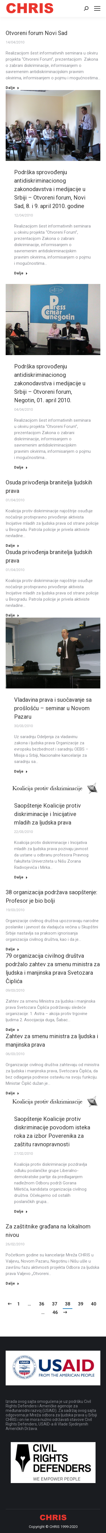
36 (41, 1304)
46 (55, 1312)
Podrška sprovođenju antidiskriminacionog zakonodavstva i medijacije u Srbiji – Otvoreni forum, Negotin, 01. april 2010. (49, 383)
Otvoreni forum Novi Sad (36, 33)
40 (93, 1304)
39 (80, 1304)
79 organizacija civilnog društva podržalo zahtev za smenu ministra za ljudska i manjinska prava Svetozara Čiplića (53, 968)
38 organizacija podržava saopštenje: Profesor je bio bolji (51, 896)
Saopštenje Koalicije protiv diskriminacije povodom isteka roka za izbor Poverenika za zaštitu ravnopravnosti (52, 1132)
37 (54, 1304)
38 (67, 1304)
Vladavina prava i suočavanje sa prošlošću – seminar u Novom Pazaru (53, 708)
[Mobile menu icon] (97, 8)
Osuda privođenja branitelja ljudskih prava (49, 486)
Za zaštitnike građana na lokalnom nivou (48, 1230)
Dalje (12, 88)
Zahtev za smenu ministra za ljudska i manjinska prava (52, 1040)
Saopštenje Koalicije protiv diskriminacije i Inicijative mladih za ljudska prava (47, 814)
